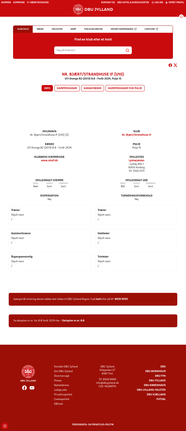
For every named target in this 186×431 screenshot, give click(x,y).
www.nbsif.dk (49, 160)
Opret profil (175, 2)
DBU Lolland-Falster (151, 390)
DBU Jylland (157, 380)
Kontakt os (108, 3)
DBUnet (58, 404)
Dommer (6, 3)
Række (49, 144)
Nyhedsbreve (61, 385)
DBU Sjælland (156, 394)
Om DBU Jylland (63, 371)
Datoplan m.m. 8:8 (73, 321)
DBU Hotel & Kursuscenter (133, 3)
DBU (163, 366)
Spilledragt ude (136, 180)
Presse (57, 380)
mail (98, 299)
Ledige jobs (60, 390)
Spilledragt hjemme (49, 180)
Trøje (35, 183)
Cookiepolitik (61, 399)
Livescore (151, 29)
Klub (136, 131)
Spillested (136, 157)
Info (47, 88)
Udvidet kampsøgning (123, 29)
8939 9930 (121, 299)
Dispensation (49, 196)
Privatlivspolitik (63, 394)
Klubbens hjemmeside (49, 157)
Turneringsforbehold (136, 196)
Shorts (49, 183)
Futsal (161, 399)
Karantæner (92, 88)
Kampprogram (67, 88)
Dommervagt (61, 376)
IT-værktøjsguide (38, 3)
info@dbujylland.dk (107, 383)
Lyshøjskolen (136, 160)
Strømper (63, 183)
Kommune (19, 3)
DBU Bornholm (155, 371)
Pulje (136, 144)
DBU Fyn (160, 376)
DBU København (155, 385)
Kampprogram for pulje (125, 88)
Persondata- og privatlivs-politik (93, 425)
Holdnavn (49, 131)
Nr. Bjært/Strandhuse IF (136, 135)
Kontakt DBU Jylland (66, 366)
